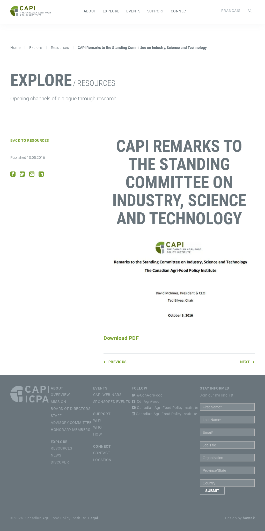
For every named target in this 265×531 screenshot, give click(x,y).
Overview (60, 395)
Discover (60, 462)
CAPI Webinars (107, 395)
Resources (60, 48)
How (97, 434)
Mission (58, 402)
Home (15, 48)
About (90, 11)
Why (97, 420)
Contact (101, 453)
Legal (93, 518)
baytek (249, 518)
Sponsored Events (111, 402)
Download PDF (121, 338)
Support (155, 11)
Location (102, 460)
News (56, 455)
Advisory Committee (71, 423)
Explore (111, 11)
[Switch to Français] (230, 10)
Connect (179, 11)
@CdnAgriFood (147, 395)
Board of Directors (70, 409)
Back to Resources (29, 140)
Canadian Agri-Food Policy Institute (165, 408)
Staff (56, 416)
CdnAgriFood (145, 401)
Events (133, 11)
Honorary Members (70, 430)
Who (97, 427)
